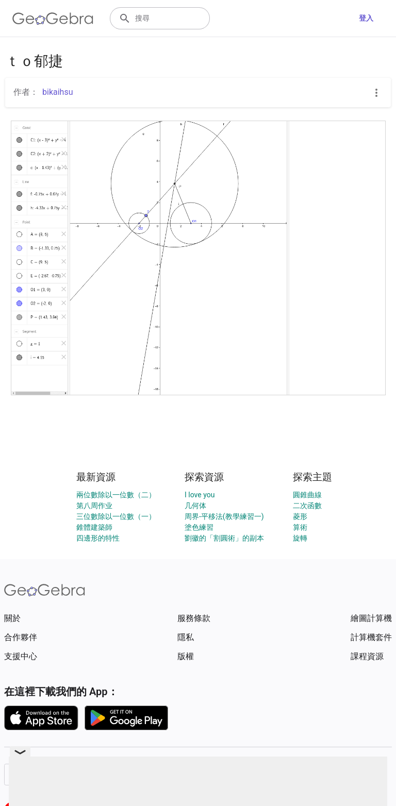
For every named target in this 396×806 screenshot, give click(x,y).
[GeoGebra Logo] (52, 18)
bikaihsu (57, 92)
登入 (366, 18)
